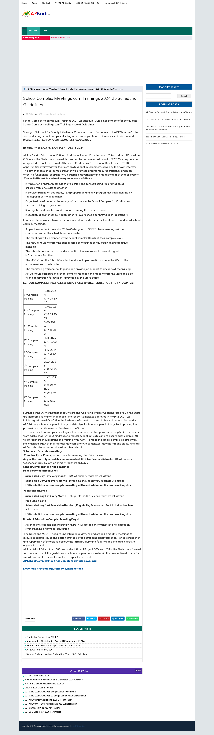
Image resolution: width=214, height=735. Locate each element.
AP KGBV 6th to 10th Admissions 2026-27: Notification (51, 707)
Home (24, 3)
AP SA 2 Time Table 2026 (39, 653)
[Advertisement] (138, 16)
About (34, 3)
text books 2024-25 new (115, 3)
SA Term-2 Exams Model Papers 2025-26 (45, 687)
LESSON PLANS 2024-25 (87, 3)
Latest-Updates (50, 88)
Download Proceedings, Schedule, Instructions (53, 572)
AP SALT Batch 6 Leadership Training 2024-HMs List (53, 649)
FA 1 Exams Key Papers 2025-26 (162, 143)
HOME (33, 30)
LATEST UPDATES (78, 675)
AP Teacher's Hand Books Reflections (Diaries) (169, 112)
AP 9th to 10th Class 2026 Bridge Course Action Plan (50, 695)
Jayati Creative (78, 729)
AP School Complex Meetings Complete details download (60, 564)
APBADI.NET (45, 729)
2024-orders (34, 88)
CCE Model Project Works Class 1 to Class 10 (168, 119)
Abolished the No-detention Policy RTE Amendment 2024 (55, 645)
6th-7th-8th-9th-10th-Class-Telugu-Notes (165, 136)
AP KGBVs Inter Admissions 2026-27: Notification (48, 703)
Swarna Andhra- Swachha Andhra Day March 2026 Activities (56, 658)
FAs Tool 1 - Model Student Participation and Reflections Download (168, 127)
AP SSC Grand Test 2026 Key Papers (43, 716)
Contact (46, 3)
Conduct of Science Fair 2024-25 (42, 641)
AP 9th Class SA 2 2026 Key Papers (42, 711)
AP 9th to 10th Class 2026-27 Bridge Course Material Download (55, 699)
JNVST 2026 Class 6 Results (39, 691)
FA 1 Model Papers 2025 (59, 37)
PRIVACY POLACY (63, 3)
